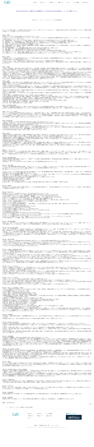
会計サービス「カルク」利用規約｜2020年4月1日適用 (21, 407)
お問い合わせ (85, 2)
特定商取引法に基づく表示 (44, 425)
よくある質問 (76, 2)
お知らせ (35, 2)
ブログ (68, 2)
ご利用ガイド (52, 2)
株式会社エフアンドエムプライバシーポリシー (15, 169)
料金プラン (43, 2)
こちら (65, 11)
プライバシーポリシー (55, 425)
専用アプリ (60, 2)
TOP (6, 407)
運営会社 (36, 425)
